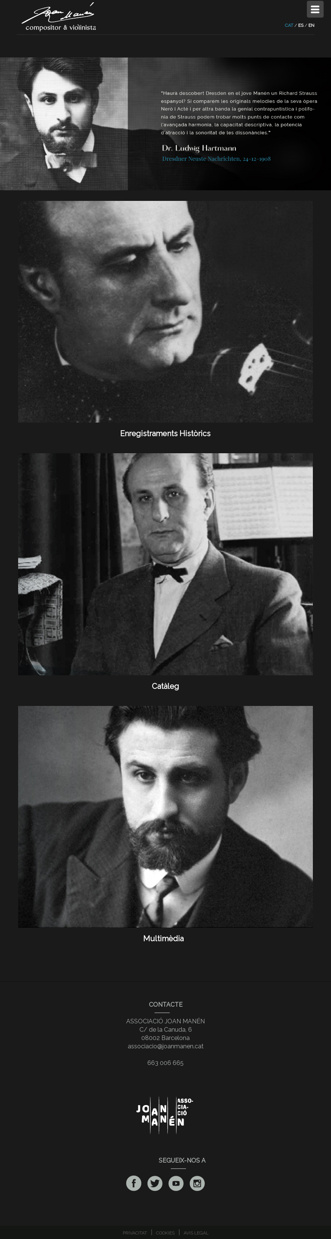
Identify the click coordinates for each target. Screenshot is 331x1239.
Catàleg (165, 682)
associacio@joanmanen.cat (166, 1046)
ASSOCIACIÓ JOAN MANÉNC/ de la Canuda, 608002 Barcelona (165, 1030)
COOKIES (165, 1233)
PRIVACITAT (135, 1233)
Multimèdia (165, 934)
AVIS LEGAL (196, 1233)
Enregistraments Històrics (165, 429)
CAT (289, 25)
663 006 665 (165, 1062)
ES (300, 25)
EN (311, 25)
